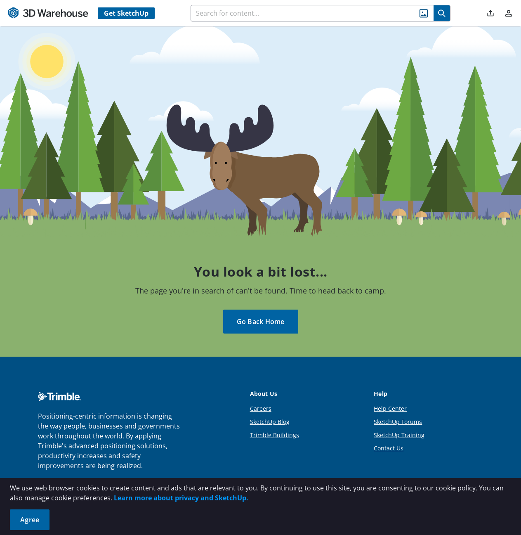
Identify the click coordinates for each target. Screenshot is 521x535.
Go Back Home (261, 321)
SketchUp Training (399, 435)
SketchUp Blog (270, 422)
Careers (260, 408)
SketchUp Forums (398, 422)
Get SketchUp (126, 13)
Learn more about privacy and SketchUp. (181, 497)
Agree (29, 519)
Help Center (390, 408)
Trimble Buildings (274, 435)
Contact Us (388, 448)
